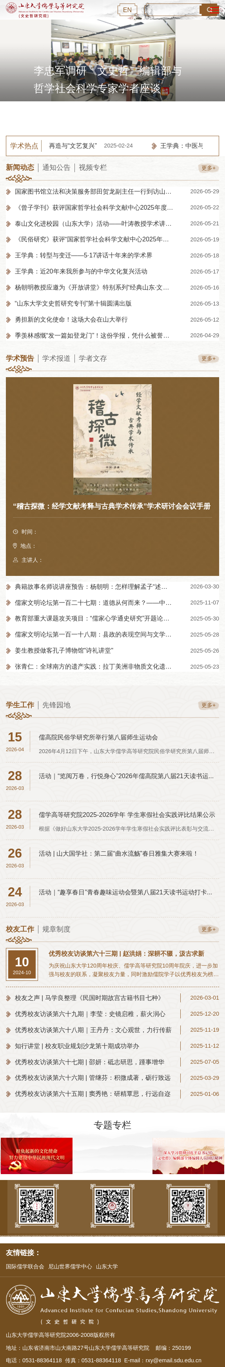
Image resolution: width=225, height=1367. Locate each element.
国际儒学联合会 (25, 1266)
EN (127, 9)
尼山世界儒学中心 (70, 1266)
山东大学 (107, 1266)
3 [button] (117, 115)
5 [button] (142, 115)
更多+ (207, 168)
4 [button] (130, 115)
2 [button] (104, 115)
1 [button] (87, 115)
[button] (155, 115)
